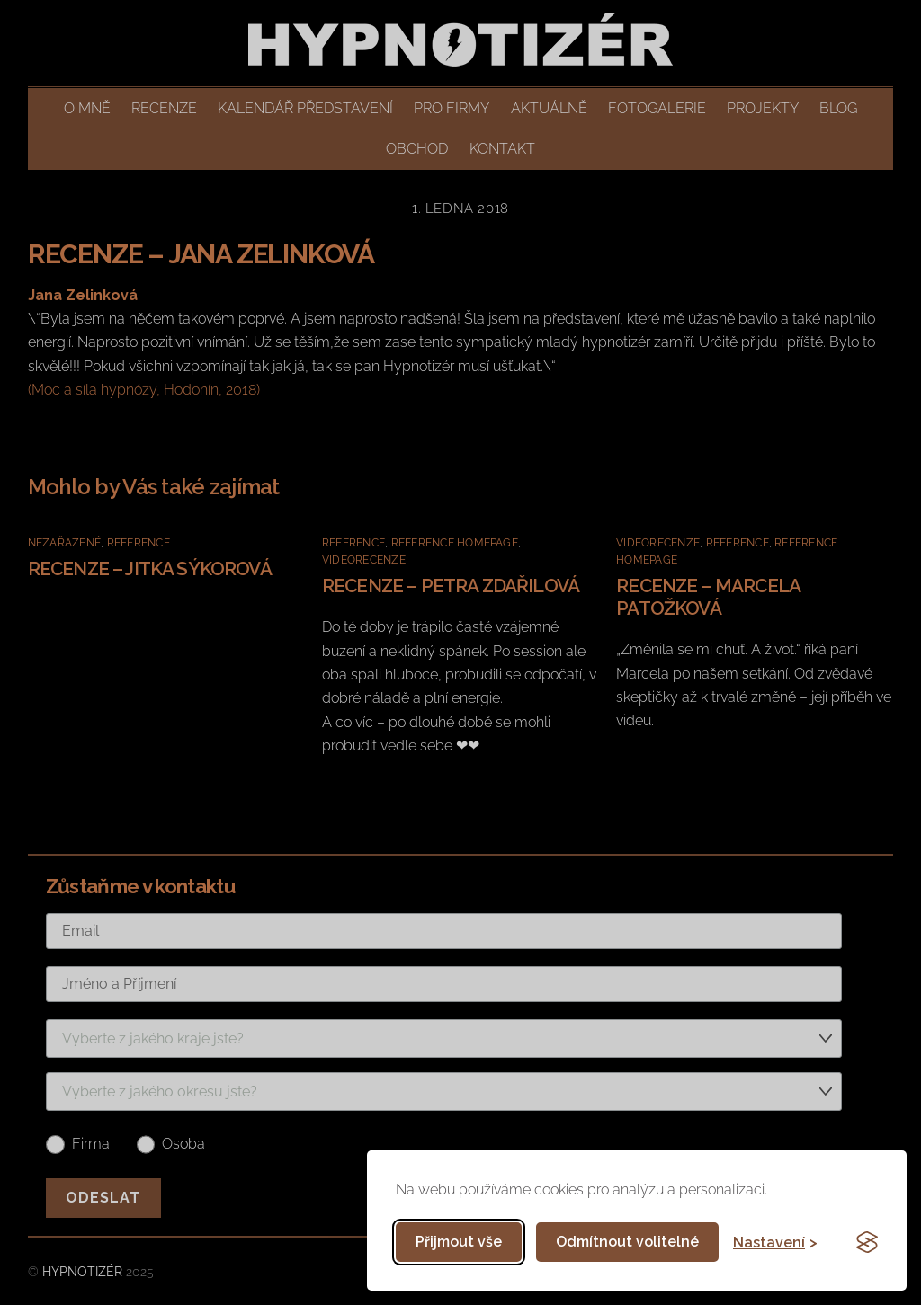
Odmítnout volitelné (627, 1241)
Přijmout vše (459, 1241)
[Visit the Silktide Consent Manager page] (867, 1242)
